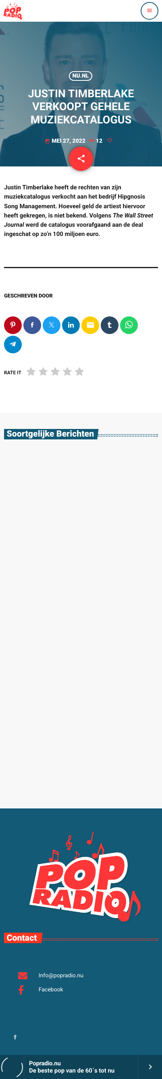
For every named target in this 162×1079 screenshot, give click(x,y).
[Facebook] (15, 1038)
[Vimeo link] (13, 11)
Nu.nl (81, 76)
